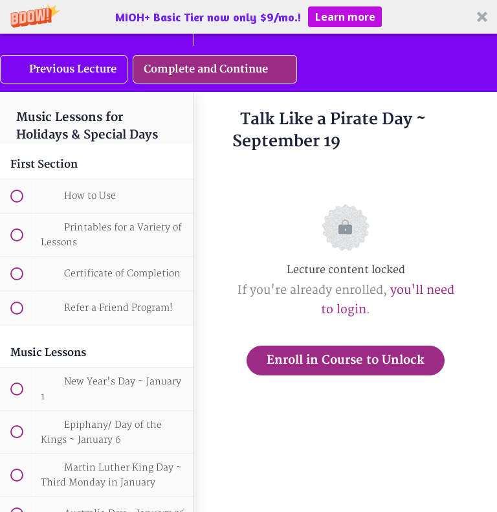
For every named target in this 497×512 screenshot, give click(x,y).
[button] (248, 17)
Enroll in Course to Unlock (346, 360)
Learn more (345, 17)
